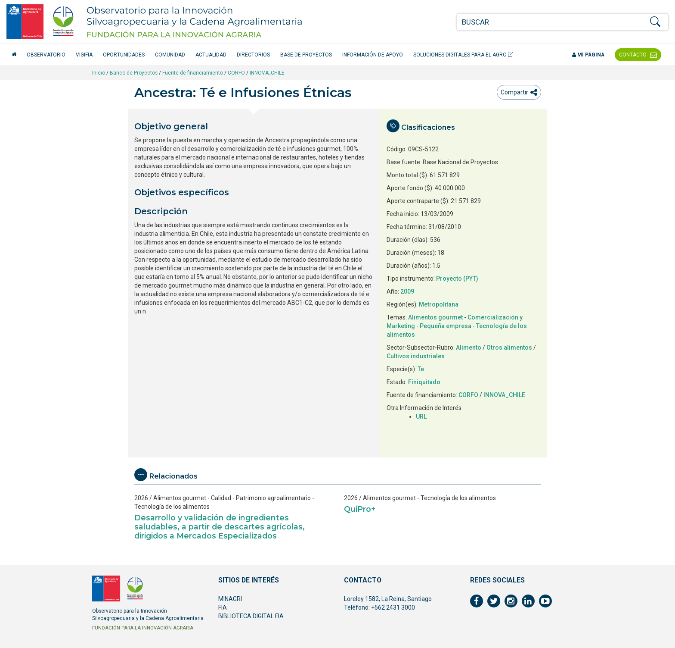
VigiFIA (84, 55)
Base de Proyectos (306, 55)
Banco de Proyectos (134, 73)
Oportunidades (124, 55)
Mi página (588, 55)
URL (421, 416)
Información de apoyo (372, 55)
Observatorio (46, 55)
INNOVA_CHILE (267, 73)
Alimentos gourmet (435, 317)
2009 (407, 291)
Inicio (98, 73)
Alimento (468, 347)
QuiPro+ (359, 508)
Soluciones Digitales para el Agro (463, 55)
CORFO (236, 73)
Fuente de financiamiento (192, 73)
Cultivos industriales (416, 356)
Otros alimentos (509, 347)
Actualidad (210, 55)
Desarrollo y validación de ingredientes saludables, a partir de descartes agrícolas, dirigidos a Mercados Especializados (219, 526)
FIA (222, 607)
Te (421, 369)
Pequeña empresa (445, 325)
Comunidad (170, 55)
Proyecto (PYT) (457, 278)
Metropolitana (438, 304)
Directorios (253, 55)
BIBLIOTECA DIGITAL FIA (251, 616)
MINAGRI (230, 598)
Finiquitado (424, 382)
